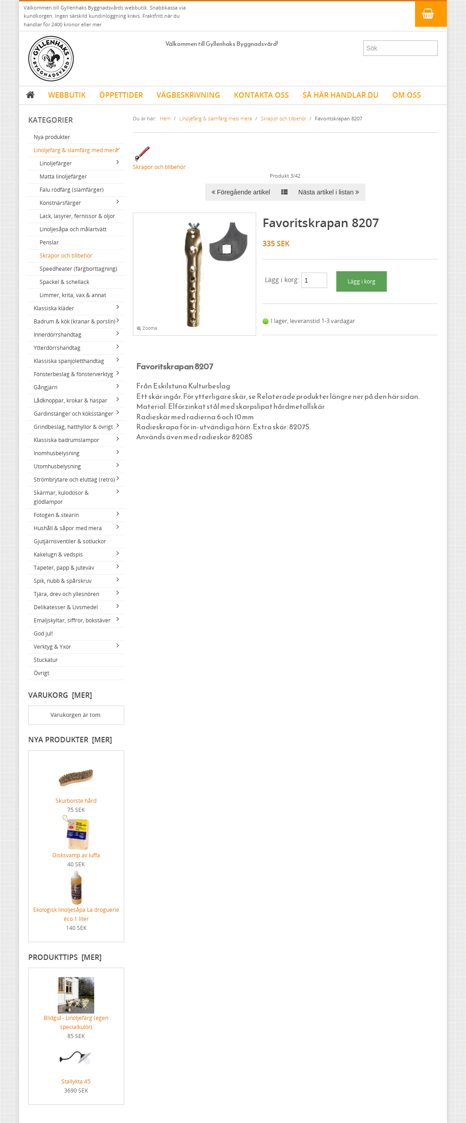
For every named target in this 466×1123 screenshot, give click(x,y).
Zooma (147, 328)
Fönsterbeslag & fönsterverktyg (73, 374)
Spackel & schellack (64, 282)
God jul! (43, 633)
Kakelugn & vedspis (58, 554)
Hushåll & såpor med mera (68, 528)
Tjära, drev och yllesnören (66, 594)
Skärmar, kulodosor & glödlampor (61, 497)
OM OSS (406, 95)
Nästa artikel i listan (329, 192)
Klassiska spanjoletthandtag (69, 361)
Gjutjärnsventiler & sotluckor (70, 541)
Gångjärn (45, 387)
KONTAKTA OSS (261, 95)
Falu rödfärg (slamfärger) (72, 190)
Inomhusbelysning (57, 453)
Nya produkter (52, 137)
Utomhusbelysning (57, 466)
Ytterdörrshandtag (57, 348)
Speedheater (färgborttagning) (78, 269)
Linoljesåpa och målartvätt (73, 229)
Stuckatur (46, 660)
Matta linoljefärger (63, 176)
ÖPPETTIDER (121, 95)
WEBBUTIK (67, 95)
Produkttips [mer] (64, 957)
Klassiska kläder (54, 308)
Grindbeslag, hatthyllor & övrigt (73, 427)
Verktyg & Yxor (52, 647)
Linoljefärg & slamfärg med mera (76, 150)
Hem (165, 118)
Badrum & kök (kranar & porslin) (75, 321)
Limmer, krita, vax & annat (73, 295)
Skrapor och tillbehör (66, 255)
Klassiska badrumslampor (66, 440)
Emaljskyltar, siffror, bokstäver (72, 620)
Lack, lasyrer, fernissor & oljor (77, 216)
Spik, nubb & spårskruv (62, 581)
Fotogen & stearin (56, 515)
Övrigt (41, 673)
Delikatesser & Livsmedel (66, 607)
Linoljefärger (56, 163)
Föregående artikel (241, 192)
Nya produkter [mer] (70, 740)
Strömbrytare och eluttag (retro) (74, 479)
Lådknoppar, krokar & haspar (70, 400)
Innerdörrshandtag (57, 334)
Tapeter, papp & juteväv (64, 567)
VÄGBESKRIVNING (188, 95)
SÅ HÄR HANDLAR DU (341, 95)
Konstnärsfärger (60, 203)
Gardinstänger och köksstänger (73, 413)
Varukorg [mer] (60, 695)
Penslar (49, 242)
